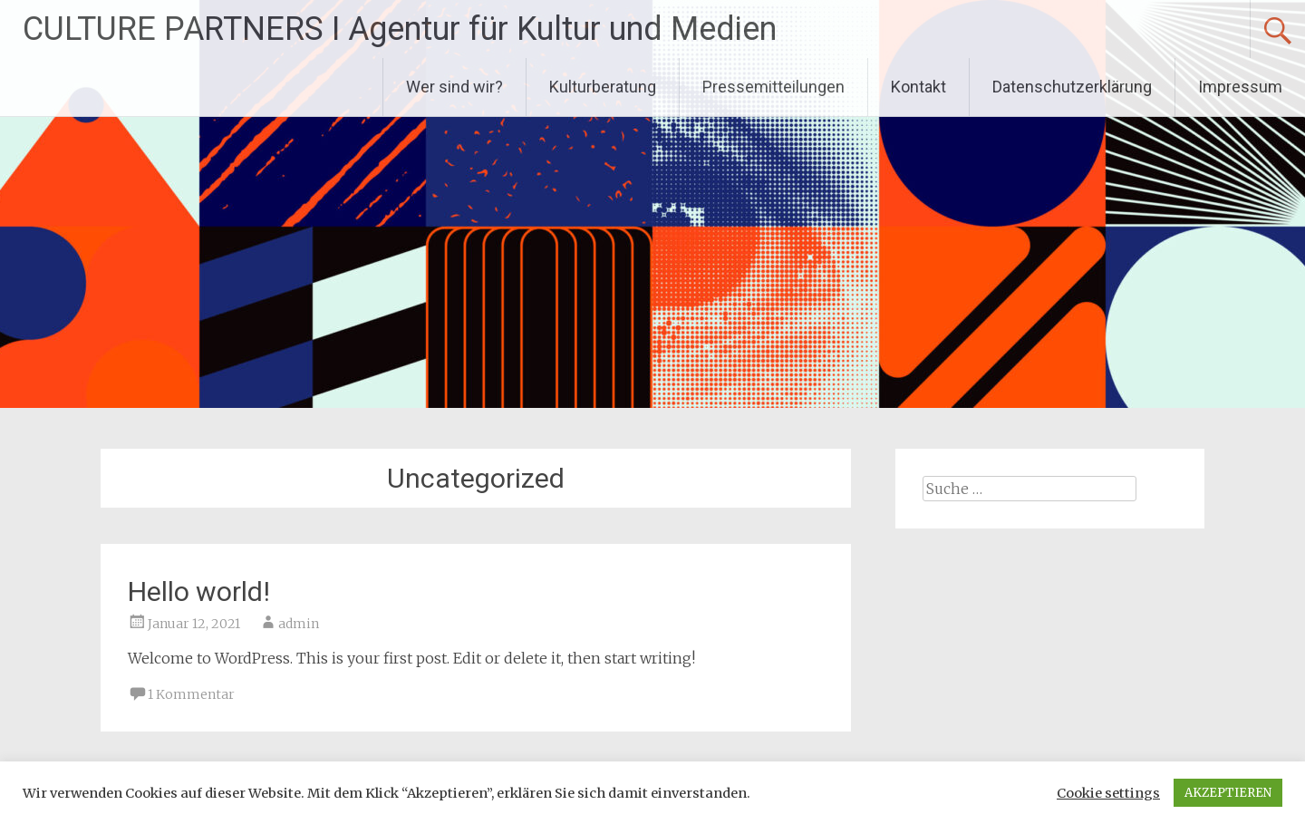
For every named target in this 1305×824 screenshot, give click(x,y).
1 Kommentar (191, 694)
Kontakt (918, 86)
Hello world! (199, 591)
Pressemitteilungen (773, 86)
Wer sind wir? (454, 86)
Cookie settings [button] (1108, 793)
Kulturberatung (602, 86)
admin (298, 624)
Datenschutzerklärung (1072, 86)
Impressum (1240, 86)
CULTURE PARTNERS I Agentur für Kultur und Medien (400, 29)
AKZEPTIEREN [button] (1227, 792)
